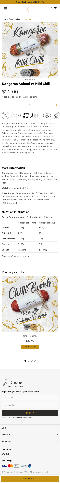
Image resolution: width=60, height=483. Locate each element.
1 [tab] (25, 361)
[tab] (25, 79)
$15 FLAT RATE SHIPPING (30, 2)
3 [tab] (32, 361)
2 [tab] (28, 361)
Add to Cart (30, 479)
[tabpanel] (30, 315)
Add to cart (30, 347)
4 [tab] (35, 361)
